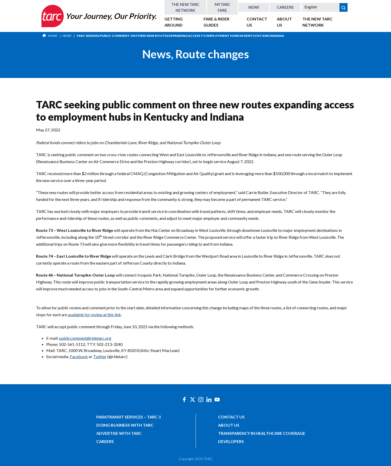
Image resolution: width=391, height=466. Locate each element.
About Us (284, 21)
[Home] (98, 16)
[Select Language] (320, 7)
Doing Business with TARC (124, 425)
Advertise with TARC (119, 433)
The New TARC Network (185, 7)
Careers (285, 7)
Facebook (79, 356)
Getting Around (173, 21)
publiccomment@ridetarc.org (85, 338)
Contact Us (257, 21)
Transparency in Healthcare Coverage (261, 433)
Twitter (99, 356)
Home (49, 36)
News (253, 7)
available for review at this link (94, 314)
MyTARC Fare (222, 7)
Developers (231, 441)
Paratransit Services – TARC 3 (128, 416)
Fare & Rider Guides (216, 21)
